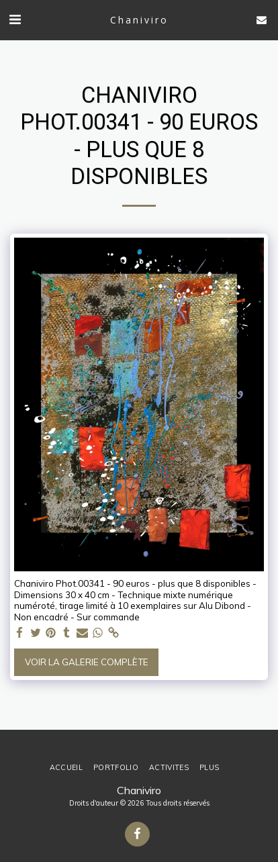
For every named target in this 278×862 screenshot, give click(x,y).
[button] (14, 19)
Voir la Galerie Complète (86, 662)
